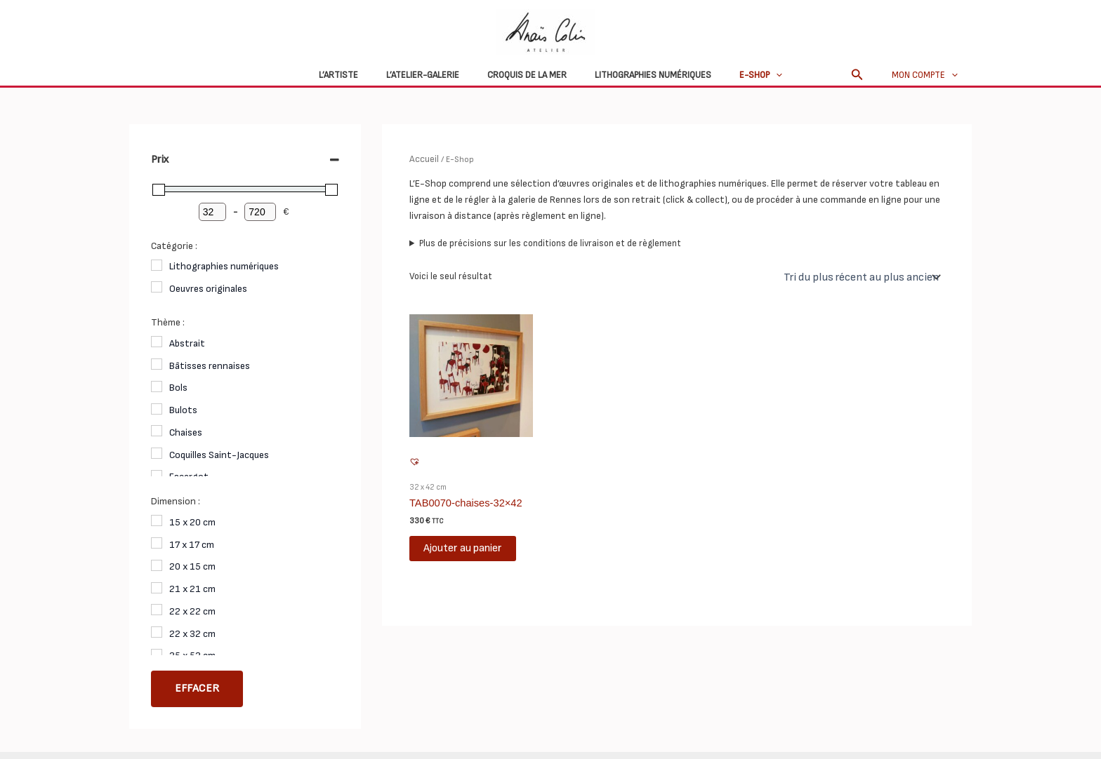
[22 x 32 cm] (156, 632)
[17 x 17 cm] (156, 543)
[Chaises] (156, 430)
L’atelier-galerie (432, 75)
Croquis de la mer (527, 75)
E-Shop (741, 75)
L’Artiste (358, 75)
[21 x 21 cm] (156, 587)
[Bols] (156, 386)
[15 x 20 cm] (156, 520)
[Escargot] (156, 475)
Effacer (197, 688)
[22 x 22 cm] (156, 609)
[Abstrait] (156, 341)
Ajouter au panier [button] (462, 544)
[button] (867, 75)
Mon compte (930, 75)
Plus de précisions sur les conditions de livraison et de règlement (550, 242)
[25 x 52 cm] (156, 654)
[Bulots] (156, 409)
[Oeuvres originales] (156, 287)
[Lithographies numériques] (156, 265)
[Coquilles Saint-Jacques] (156, 453)
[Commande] (866, 276)
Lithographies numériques (643, 75)
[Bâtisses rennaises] (156, 364)
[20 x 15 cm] (156, 565)
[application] (756, 75)
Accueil (423, 158)
